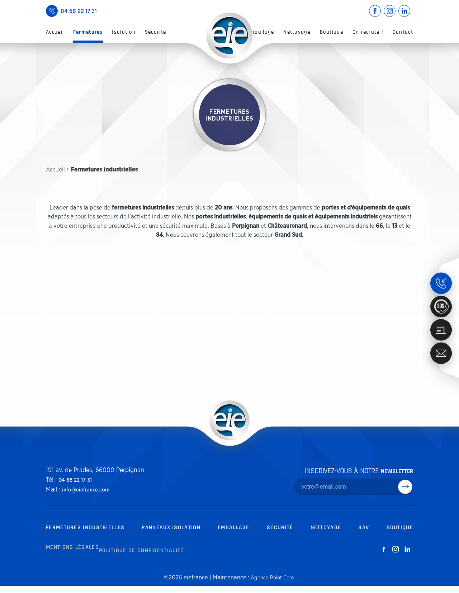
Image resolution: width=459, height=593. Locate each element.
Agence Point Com (272, 585)
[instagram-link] (390, 11)
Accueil (55, 32)
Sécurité (155, 32)
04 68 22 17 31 (72, 480)
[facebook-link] (375, 11)
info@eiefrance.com (82, 489)
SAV (364, 528)
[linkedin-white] (407, 558)
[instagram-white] (395, 558)
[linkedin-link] (404, 11)
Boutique (331, 32)
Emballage (260, 32)
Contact (403, 32)
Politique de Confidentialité (141, 558)
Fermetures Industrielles (86, 528)
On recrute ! (368, 32)
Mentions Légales (71, 558)
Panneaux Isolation (172, 528)
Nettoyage (297, 32)
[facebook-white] (383, 558)
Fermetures (88, 32)
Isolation (124, 32)
